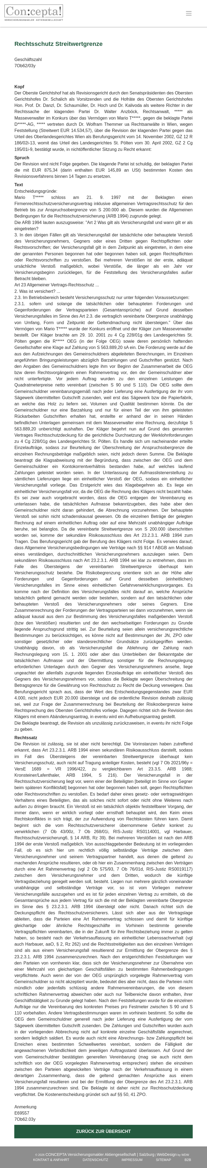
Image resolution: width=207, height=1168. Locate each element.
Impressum (132, 1160)
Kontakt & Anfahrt (51, 1160)
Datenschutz (95, 1160)
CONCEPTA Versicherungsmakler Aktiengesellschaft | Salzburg (100, 1154)
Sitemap (163, 1160)
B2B (188, 1160)
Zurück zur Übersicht (103, 1131)
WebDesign (167, 1154)
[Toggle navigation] (189, 13)
